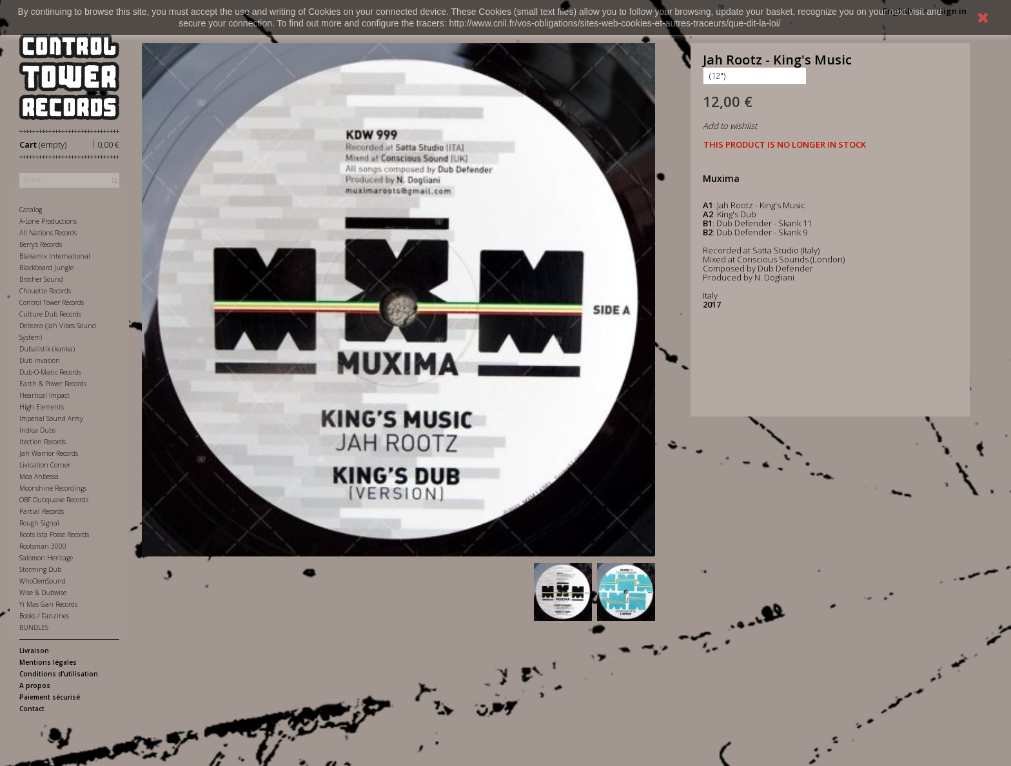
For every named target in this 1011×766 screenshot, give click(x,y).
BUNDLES (33, 627)
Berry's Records (40, 244)
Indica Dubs (37, 430)
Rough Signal (39, 522)
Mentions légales (48, 662)
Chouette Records (45, 290)
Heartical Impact (44, 395)
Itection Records (42, 441)
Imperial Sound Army (51, 418)
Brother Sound (41, 279)
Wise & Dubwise (42, 592)
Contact (31, 708)
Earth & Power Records (52, 383)
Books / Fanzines (44, 615)
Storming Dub (40, 569)
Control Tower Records (51, 302)
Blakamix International (54, 255)
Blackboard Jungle (46, 267)
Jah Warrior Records (48, 453)
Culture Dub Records (50, 314)
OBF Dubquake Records (53, 499)
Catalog (30, 209)
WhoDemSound (42, 580)
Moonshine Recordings (52, 488)
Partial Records (41, 511)
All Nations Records (48, 232)
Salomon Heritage (46, 557)
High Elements (41, 406)
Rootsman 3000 (42, 546)
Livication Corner (44, 464)
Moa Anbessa (39, 476)
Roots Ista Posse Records (54, 534)
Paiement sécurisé (49, 697)
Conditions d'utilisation (58, 673)
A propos (34, 685)
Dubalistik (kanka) (47, 348)
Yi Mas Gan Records (48, 604)
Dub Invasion (39, 360)
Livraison (34, 650)
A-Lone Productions (48, 221)
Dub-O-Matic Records (50, 372)
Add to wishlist (730, 126)
